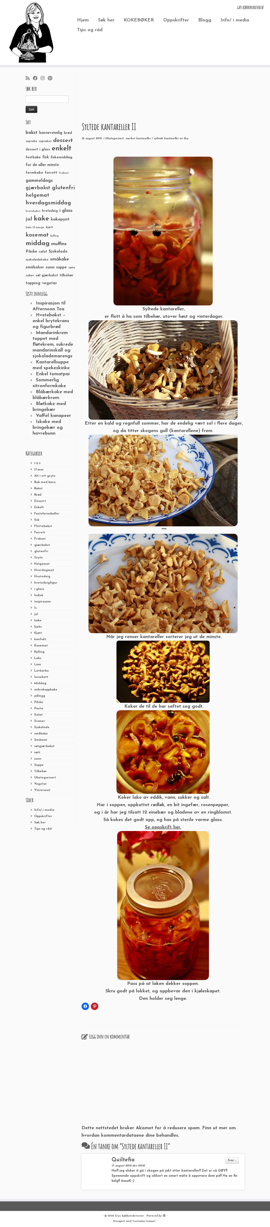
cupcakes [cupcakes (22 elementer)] (45, 141)
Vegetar (40, 783)
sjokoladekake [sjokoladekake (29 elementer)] (37, 259)
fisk (36, 519)
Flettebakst (43, 526)
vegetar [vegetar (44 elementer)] (49, 283)
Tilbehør (40, 771)
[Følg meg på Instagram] (44, 78)
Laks (37, 658)
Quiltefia (123, 1160)
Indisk (38, 595)
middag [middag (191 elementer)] (38, 243)
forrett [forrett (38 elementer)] (51, 173)
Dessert (40, 501)
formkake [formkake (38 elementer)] (34, 173)
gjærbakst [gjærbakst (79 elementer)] (38, 188)
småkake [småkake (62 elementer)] (59, 259)
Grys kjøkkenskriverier (129, 1216)
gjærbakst (42, 545)
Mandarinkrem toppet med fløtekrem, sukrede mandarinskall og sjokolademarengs (53, 344)
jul (36, 614)
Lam (37, 664)
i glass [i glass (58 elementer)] (65, 211)
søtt (37, 752)
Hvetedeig (42, 576)
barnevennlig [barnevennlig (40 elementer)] (50, 133)
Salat (38, 714)
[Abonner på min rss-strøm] (29, 78)
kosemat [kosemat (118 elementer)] (37, 235)
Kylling (39, 651)
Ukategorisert (45, 777)
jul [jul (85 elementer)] (29, 219)
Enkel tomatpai (53, 374)
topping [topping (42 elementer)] (33, 283)
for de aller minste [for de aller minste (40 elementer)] (42, 165)
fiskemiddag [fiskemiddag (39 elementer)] (61, 157)
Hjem (83, 20)
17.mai (38, 469)
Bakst (38, 488)
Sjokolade (41, 727)
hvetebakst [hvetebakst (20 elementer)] (33, 211)
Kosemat (41, 645)
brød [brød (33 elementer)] (68, 133)
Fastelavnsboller (46, 513)
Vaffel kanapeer (53, 415)
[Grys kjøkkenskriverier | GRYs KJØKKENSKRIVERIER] (31, 32)
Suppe (39, 765)
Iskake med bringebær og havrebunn (48, 427)
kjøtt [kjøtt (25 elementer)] (49, 227)
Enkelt (39, 507)
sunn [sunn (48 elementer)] (50, 267)
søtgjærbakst (44, 746)
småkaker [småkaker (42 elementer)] (35, 267)
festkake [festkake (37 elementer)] (33, 157)
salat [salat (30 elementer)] (43, 252)
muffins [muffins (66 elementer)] (59, 244)
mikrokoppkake (45, 689)
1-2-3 (37, 463)
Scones (39, 721)
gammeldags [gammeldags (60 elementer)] (39, 180)
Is (35, 607)
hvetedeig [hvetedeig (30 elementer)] (50, 211)
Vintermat (42, 790)
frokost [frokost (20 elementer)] (64, 173)
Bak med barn (45, 482)
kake (37, 620)
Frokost (40, 538)
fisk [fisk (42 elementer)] (45, 157)
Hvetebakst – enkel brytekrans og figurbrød (51, 321)
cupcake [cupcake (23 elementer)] (31, 141)
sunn (37, 758)
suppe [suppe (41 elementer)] (61, 267)
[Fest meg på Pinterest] (51, 78)
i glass (39, 589)
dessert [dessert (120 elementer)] (63, 140)
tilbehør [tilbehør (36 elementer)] (66, 275)
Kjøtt (38, 633)
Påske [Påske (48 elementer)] (31, 252)
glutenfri (41, 551)
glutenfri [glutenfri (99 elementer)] (63, 188)
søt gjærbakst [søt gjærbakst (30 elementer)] (47, 275)
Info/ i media (235, 20)
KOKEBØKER (139, 20)
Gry (186, 138)
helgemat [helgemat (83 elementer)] (37, 195)
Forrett (39, 532)
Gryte (38, 557)
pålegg (39, 695)
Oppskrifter (176, 20)
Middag (40, 683)
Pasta (38, 708)
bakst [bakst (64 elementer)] (32, 132)
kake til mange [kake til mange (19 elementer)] (35, 227)
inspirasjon (42, 601)
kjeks (38, 626)
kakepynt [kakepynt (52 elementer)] (60, 219)
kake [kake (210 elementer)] (41, 218)
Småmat (40, 739)
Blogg (204, 20)
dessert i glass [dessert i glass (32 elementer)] (38, 149)
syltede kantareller (167, 138)
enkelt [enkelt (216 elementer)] (61, 148)
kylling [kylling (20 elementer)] (54, 236)
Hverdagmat (44, 570)
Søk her (106, 20)
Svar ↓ (232, 1160)
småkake (41, 733)
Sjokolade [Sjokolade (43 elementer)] (58, 252)
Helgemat (42, 563)
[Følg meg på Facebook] (37, 78)
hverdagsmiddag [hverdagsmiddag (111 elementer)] (48, 203)
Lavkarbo (41, 670)
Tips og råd (90, 30)
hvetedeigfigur (45, 582)
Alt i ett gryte (44, 475)
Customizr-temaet (143, 1221)
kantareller (144, 138)
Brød (37, 494)
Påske (38, 702)
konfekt (40, 639)
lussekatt (41, 677)
